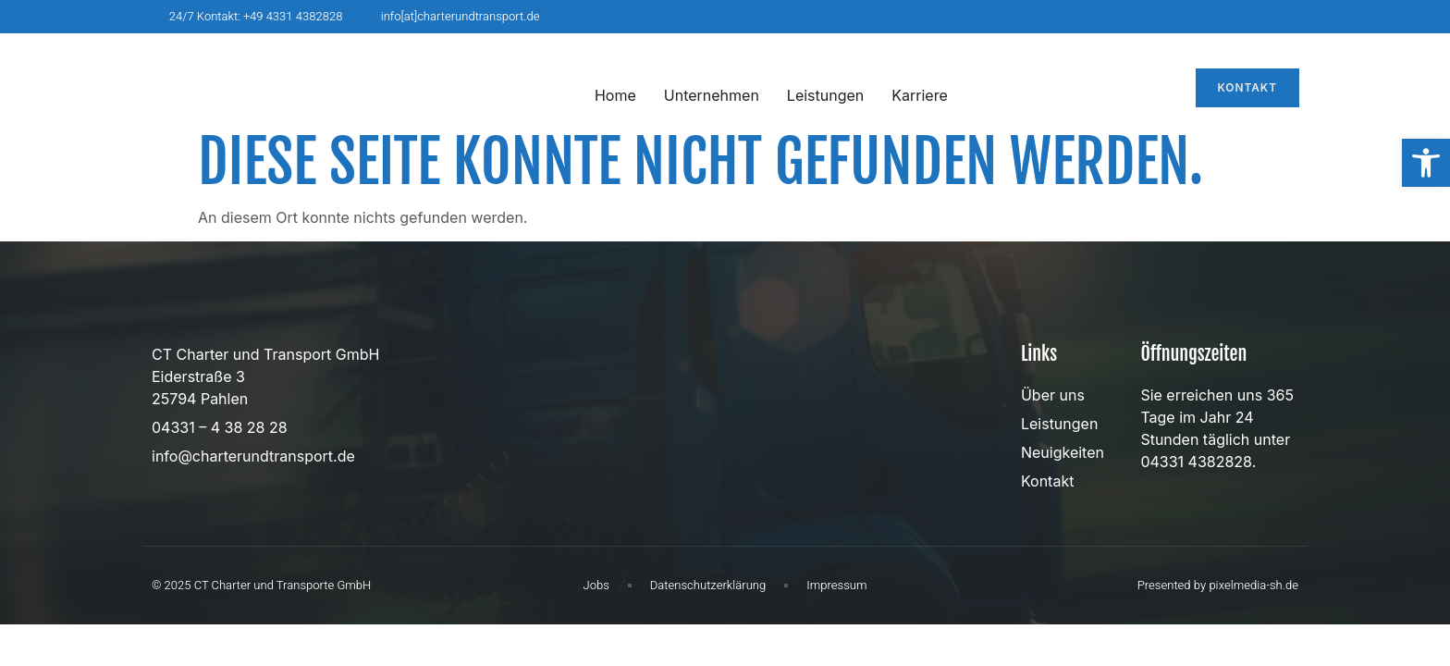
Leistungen (825, 95)
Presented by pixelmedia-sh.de (1217, 585)
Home (615, 95)
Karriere (919, 95)
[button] (1426, 163)
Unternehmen (711, 95)
